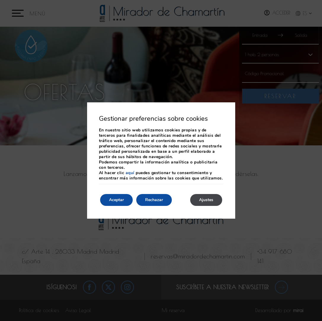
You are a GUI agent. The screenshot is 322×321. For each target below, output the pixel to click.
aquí (130, 173)
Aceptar (116, 200)
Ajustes (206, 200)
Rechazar (154, 200)
